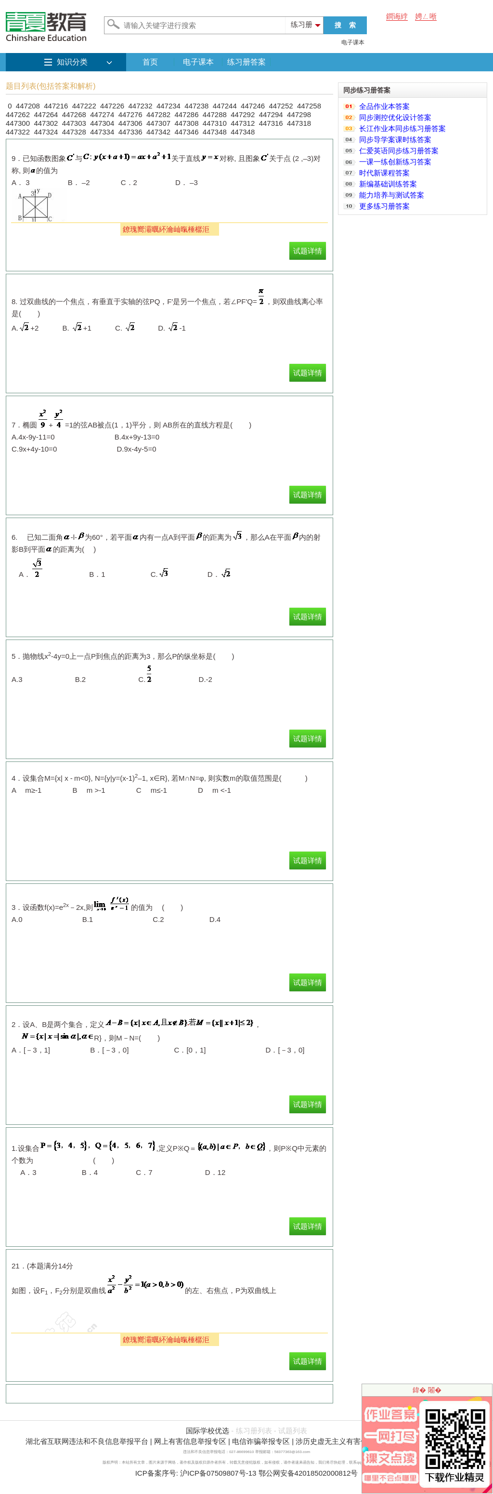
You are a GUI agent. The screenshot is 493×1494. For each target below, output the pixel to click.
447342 (158, 132)
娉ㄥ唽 (426, 16)
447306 (130, 123)
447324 (46, 132)
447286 (186, 114)
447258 (309, 106)
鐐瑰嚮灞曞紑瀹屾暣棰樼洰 (166, 229)
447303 (74, 123)
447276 (130, 114)
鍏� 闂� (427, 1390)
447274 (102, 114)
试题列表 (292, 1431)
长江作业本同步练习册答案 (402, 128)
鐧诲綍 (397, 16)
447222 (84, 106)
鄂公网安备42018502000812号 (308, 1473)
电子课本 (352, 42)
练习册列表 (254, 1431)
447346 (186, 132)
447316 (271, 123)
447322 (18, 132)
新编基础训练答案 (388, 184)
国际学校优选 (207, 1431)
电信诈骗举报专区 (261, 1441)
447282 (158, 114)
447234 (168, 106)
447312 (243, 123)
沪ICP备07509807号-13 (218, 1473)
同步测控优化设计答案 (395, 117)
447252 (281, 106)
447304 (102, 123)
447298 (299, 114)
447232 (140, 106)
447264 (46, 114)
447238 (196, 106)
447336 (130, 132)
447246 (253, 106)
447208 (28, 106)
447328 (74, 132)
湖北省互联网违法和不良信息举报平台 (87, 1441)
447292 (243, 114)
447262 (18, 114)
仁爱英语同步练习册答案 (399, 151)
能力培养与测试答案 (391, 195)
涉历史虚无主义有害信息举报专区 (350, 1441)
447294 (271, 114)
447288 (215, 114)
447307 (158, 123)
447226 (112, 106)
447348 (215, 132)
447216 (56, 106)
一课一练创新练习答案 (395, 162)
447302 (46, 123)
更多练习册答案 (384, 206)
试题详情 (307, 251)
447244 (225, 106)
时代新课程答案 (384, 173)
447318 (299, 123)
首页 (150, 62)
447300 (18, 123)
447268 (74, 114)
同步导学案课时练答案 (395, 139)
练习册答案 (246, 62)
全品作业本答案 (384, 106)
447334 (102, 132)
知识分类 (72, 62)
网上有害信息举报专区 (190, 1441)
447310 (215, 123)
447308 (186, 123)
